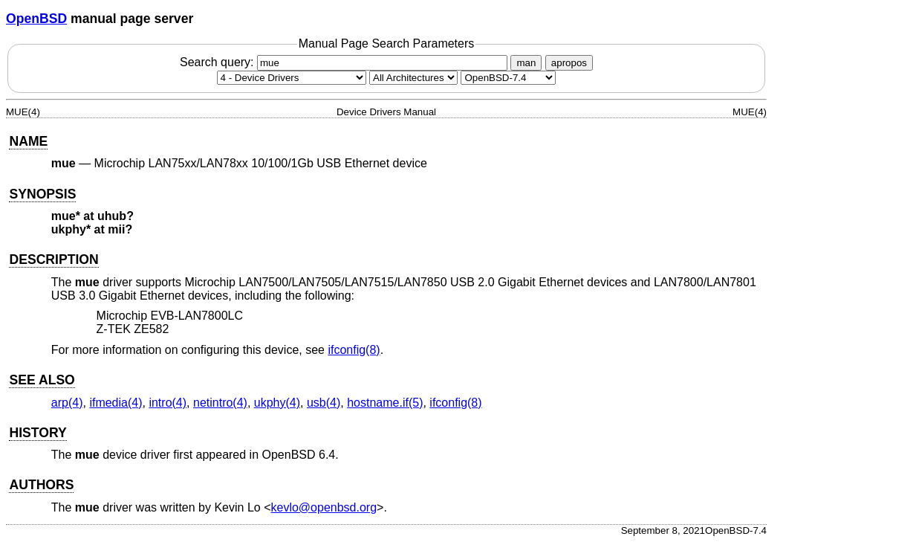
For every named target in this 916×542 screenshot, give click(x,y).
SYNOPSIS (42, 194)
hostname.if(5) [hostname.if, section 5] (385, 402)
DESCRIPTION (53, 259)
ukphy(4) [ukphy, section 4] (277, 402)
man (526, 62)
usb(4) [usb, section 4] (323, 402)
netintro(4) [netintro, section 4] (220, 402)
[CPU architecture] (413, 78)
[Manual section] (291, 78)
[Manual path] (508, 78)
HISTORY (37, 432)
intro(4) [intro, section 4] (167, 402)
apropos (569, 62)
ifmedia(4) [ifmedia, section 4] (115, 402)
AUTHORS (41, 484)
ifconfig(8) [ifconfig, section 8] (354, 349)
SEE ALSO (41, 379)
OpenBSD (36, 18)
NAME (28, 141)
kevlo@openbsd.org (324, 507)
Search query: (345, 62)
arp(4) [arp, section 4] (67, 402)
